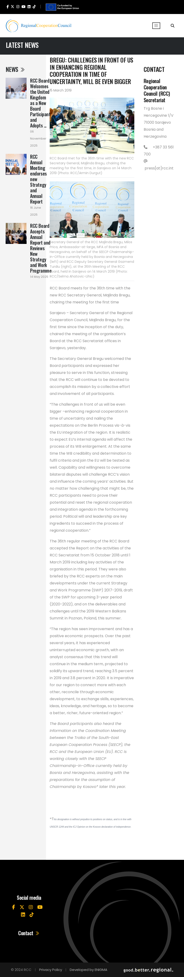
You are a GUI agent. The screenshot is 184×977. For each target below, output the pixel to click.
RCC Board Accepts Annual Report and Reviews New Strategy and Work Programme (41, 248)
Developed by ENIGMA (88, 969)
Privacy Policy (50, 969)
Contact (29, 933)
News (15, 69)
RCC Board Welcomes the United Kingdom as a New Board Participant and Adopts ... (40, 103)
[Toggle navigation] (156, 25)
